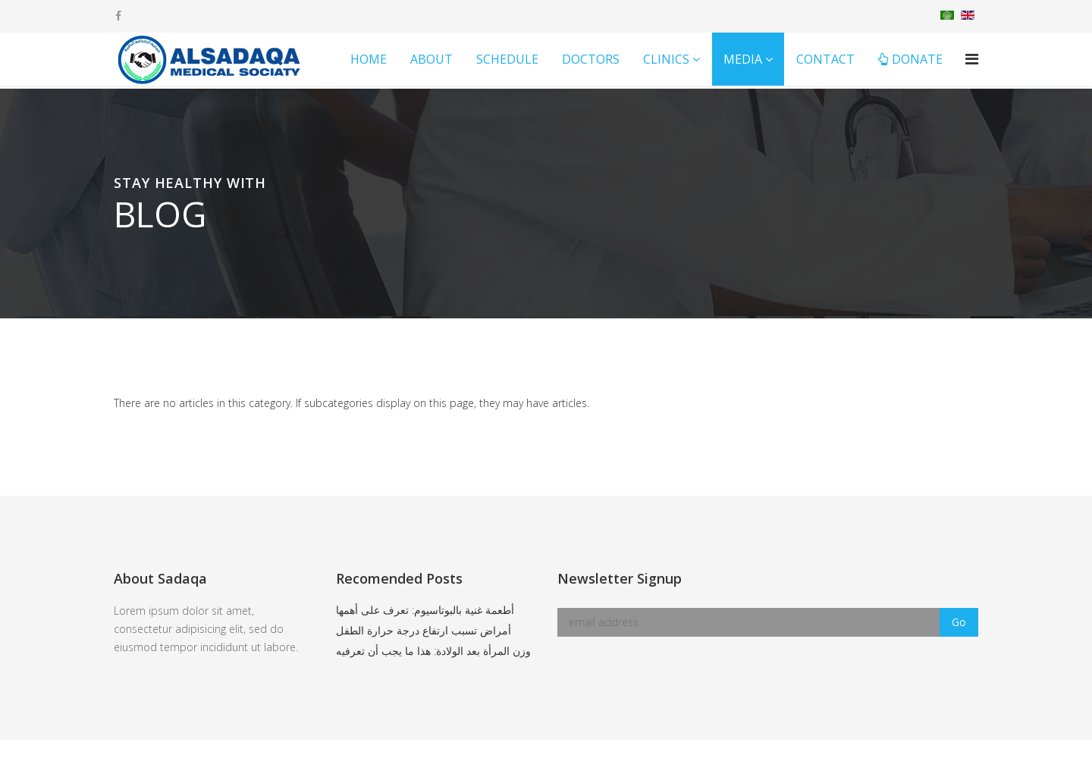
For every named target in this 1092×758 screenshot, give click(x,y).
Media (742, 59)
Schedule (507, 59)
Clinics (666, 59)
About (431, 59)
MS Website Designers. (737, 748)
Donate (910, 59)
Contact (825, 59)
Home (368, 59)
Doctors (591, 59)
